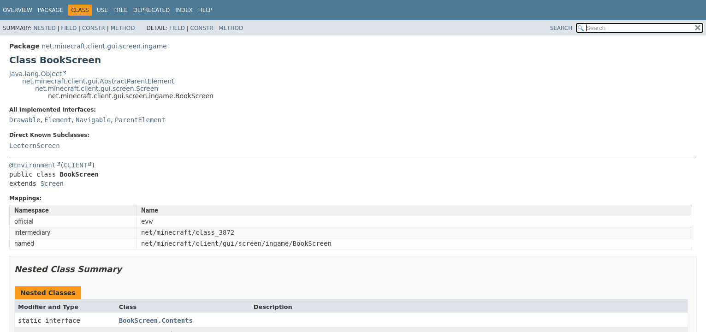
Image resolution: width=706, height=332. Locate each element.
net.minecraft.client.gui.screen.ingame (104, 46)
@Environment (32, 165)
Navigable (93, 120)
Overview (17, 10)
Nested (44, 28)
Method (123, 28)
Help (205, 10)
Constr (93, 28)
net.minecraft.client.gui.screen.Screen (96, 88)
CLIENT (76, 165)
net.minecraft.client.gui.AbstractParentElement (98, 81)
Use (102, 10)
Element (57, 120)
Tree (120, 10)
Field (69, 28)
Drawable (24, 120)
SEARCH (561, 28)
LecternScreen (34, 145)
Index (184, 10)
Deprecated (151, 10)
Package (50, 10)
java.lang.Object (35, 73)
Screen (52, 183)
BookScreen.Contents (156, 320)
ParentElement (140, 120)
